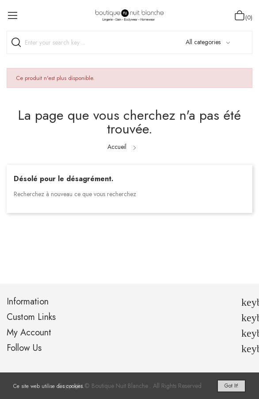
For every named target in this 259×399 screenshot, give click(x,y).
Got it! (231, 386)
